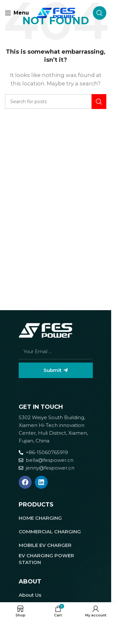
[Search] (100, 12)
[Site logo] (55, 12)
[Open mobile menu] (17, 12)
